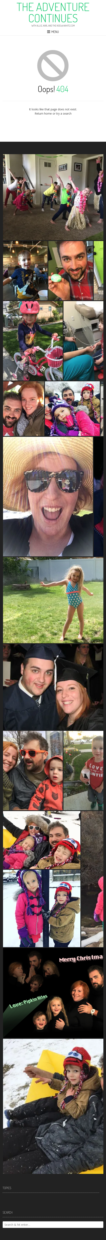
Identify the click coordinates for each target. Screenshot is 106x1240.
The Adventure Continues (53, 12)
